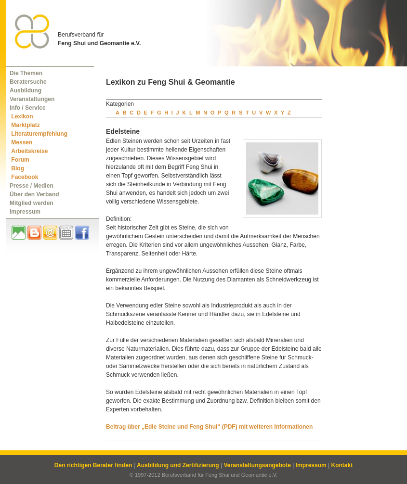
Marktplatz (25, 125)
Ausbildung (25, 90)
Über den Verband (34, 194)
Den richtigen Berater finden (93, 465)
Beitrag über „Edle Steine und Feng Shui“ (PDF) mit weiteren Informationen (209, 426)
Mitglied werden (31, 203)
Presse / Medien (31, 185)
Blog (17, 168)
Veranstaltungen (32, 99)
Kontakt (342, 465)
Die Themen (26, 73)
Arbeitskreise (29, 151)
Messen (21, 142)
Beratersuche (28, 81)
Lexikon (22, 116)
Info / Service (28, 107)
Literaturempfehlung (39, 133)
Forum (20, 159)
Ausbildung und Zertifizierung (178, 465)
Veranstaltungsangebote (256, 465)
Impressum (25, 211)
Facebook (24, 177)
